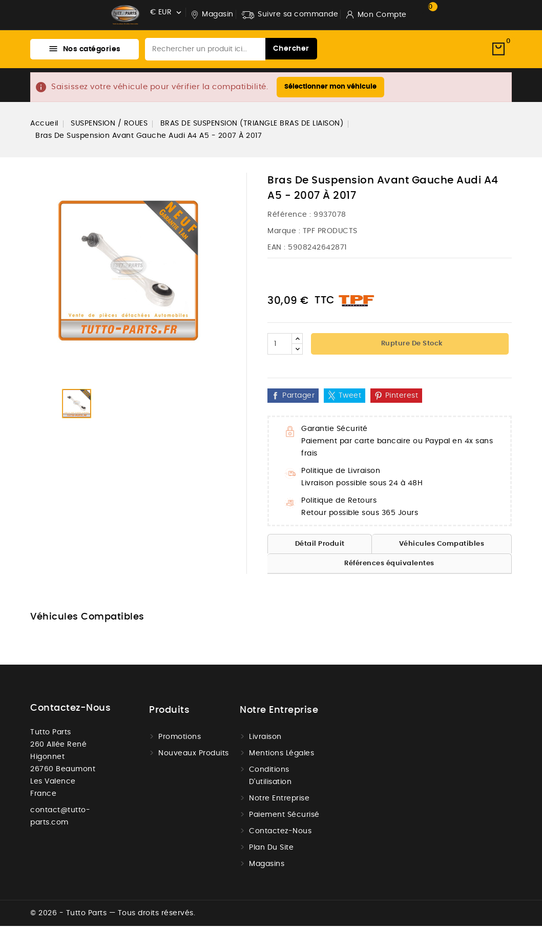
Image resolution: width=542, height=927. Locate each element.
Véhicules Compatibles (442, 545)
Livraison (265, 737)
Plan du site (271, 848)
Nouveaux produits (193, 754)
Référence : (289, 215)
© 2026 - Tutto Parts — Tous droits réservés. (112, 914)
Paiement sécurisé (284, 815)
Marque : (283, 232)
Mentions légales (281, 754)
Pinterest (402, 396)
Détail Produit (320, 545)
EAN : (276, 248)
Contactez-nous (70, 709)
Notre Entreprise (279, 799)
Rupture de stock (411, 344)
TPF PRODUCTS (330, 232)
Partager (298, 396)
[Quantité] (279, 345)
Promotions (179, 737)
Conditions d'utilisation (270, 777)
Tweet (350, 396)
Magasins (266, 865)
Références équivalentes (389, 564)
